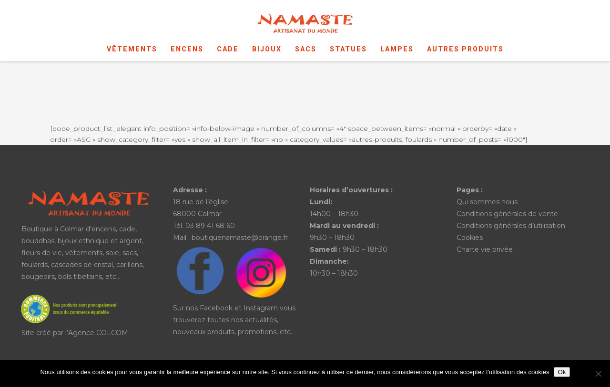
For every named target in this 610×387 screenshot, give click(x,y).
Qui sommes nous (487, 202)
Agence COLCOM (98, 332)
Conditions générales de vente (507, 213)
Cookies (470, 237)
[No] (598, 373)
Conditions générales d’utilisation (511, 225)
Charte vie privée (485, 249)
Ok (562, 372)
